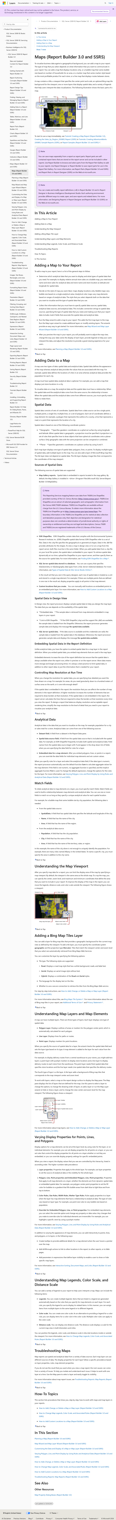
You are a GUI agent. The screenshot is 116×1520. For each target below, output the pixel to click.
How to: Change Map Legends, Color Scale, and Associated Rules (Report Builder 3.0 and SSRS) (72, 1467)
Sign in (111, 3)
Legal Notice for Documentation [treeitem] (15, 424)
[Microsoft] (4, 3)
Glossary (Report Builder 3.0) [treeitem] (18, 417)
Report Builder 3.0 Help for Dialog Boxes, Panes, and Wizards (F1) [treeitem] (18, 410)
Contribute (39, 1518)
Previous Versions (20, 1518)
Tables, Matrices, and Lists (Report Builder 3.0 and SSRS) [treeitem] (19, 119)
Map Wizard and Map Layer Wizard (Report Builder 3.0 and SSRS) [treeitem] (19, 187)
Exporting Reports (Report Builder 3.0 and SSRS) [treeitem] (19, 356)
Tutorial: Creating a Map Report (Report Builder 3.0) (85, 136)
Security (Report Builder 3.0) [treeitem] (18, 377)
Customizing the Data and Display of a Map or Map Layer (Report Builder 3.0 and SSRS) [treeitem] (19, 198)
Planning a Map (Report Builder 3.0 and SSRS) (74, 349)
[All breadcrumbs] (37, 21)
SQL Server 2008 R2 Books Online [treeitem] (15, 34)
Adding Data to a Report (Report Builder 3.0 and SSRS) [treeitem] (18, 110)
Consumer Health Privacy (64, 1518)
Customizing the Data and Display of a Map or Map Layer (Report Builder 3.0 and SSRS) (69, 1448)
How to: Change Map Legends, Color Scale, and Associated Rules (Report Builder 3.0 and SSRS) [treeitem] (20, 240)
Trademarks (93, 1518)
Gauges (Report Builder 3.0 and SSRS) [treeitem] (18, 151)
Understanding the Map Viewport (48, 46)
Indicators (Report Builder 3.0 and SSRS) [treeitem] (19, 158)
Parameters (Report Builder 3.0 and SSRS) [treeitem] (17, 298)
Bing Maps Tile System (73, 999)
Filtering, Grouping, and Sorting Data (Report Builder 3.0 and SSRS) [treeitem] (18, 307)
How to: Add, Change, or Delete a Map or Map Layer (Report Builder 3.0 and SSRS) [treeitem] (19, 226)
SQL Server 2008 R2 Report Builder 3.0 (75, 21)
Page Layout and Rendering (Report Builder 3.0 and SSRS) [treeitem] (19, 348)
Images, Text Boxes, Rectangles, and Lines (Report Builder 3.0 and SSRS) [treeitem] (18, 279)
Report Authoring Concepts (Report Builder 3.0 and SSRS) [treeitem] (18, 80)
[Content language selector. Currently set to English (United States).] (12, 1513)
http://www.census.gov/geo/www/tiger (81, 511)
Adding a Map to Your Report (46, 40)
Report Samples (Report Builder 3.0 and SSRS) (81, 142)
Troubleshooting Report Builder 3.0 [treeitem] (18, 384)
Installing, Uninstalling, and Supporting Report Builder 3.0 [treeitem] (18, 400)
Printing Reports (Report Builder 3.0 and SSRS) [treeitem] (18, 363)
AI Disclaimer (6, 1518)
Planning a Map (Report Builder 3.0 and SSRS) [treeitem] (20, 179)
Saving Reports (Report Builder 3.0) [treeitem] (18, 370)
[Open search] (105, 3)
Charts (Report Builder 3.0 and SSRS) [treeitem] (19, 134)
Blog (29, 1518)
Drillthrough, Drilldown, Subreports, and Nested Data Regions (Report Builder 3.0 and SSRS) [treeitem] (18, 318)
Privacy (48, 1518)
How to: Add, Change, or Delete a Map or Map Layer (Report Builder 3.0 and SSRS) (71, 1408)
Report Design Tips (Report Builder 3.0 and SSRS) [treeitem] (18, 90)
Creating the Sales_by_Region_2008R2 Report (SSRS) (55, 139)
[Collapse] (27, 20)
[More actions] (110, 21)
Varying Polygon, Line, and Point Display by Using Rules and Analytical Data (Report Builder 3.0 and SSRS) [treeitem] (20, 212)
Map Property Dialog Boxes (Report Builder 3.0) (53, 1495)
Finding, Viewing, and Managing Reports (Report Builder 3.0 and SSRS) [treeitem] (19, 100)
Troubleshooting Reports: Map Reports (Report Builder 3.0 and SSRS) (62, 1477)
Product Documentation (49, 21)
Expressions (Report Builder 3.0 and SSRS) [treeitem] (17, 327)
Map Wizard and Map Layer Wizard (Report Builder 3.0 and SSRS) (60, 1443)
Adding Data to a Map (44, 43)
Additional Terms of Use (72, 1002)
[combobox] (15, 24)
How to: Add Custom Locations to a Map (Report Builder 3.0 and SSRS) (66, 1421)
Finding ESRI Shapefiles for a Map (94, 558)
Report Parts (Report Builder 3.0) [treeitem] (17, 127)
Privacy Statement (94, 1002)
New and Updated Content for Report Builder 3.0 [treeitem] (19, 64)
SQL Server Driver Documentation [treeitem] (12, 452)
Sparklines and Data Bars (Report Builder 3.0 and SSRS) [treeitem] (18, 143)
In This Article (41, 37)
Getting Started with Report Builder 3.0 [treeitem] (17, 72)
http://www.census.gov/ (89, 498)
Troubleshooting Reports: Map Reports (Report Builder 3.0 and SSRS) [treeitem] (20, 266)
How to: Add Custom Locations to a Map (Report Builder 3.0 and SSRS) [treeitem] (20, 254)
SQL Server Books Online (81, 570)
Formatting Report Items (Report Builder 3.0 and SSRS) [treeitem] (18, 290)
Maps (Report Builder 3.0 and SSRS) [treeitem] (19, 172)
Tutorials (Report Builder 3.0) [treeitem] (18, 391)
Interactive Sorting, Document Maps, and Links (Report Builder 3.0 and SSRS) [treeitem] (18, 337)
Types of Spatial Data (60, 570)
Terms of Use (81, 1518)
